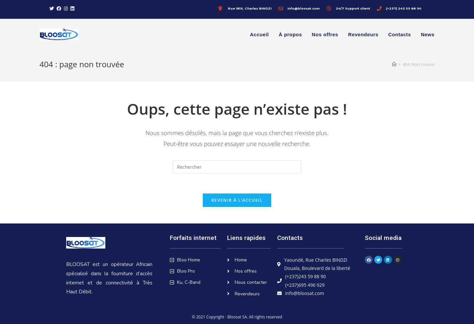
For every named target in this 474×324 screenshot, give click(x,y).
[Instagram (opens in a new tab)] (66, 8)
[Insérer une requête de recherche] (237, 167)
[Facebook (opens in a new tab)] (59, 8)
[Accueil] (394, 64)
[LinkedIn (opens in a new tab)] (72, 8)
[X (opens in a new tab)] (52, 8)
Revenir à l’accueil (237, 200)
